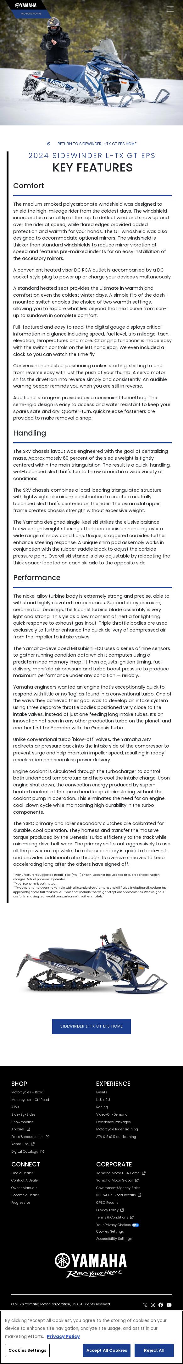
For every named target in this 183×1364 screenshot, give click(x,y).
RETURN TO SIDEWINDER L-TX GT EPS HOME (91, 143)
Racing (102, 1107)
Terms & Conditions (115, 1217)
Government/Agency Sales (118, 1188)
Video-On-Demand (112, 1114)
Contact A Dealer (25, 1180)
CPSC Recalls (107, 1202)
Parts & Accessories (30, 1136)
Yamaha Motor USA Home (121, 1173)
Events (101, 1092)
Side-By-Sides (23, 1114)
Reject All (154, 1350)
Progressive (20, 1202)
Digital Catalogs (27, 1151)
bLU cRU (103, 1099)
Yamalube (23, 1144)
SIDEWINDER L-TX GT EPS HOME (91, 1026)
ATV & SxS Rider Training (116, 1136)
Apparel (20, 1129)
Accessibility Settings (114, 1238)
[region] (91, 1337)
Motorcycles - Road (27, 1092)
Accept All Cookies (106, 1350)
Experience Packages (113, 1122)
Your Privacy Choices (118, 1225)
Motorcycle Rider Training (117, 1129)
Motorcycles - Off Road (30, 1099)
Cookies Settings (110, 1232)
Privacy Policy (110, 1210)
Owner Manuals (24, 1188)
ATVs (15, 1107)
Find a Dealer (22, 1173)
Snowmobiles (22, 1122)
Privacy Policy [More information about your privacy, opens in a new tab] (63, 1337)
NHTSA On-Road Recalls (118, 1195)
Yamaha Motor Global (117, 1180)
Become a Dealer (25, 1195)
